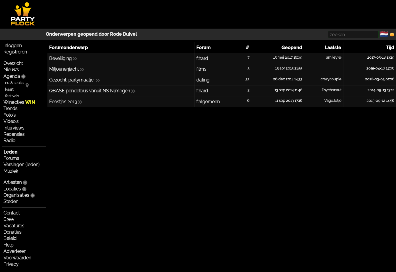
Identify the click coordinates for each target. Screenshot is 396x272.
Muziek (10, 171)
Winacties (19, 102)
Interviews (13, 128)
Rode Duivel (123, 34)
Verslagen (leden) (21, 164)
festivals (12, 96)
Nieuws (11, 69)
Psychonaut (331, 90)
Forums (11, 158)
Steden (10, 201)
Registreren (15, 52)
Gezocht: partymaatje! (72, 80)
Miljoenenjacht (64, 69)
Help (8, 245)
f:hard (202, 58)
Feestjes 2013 (63, 101)
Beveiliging (60, 58)
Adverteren (14, 251)
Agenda (11, 76)
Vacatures (13, 226)
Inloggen (12, 45)
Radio (9, 140)
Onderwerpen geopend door (78, 34)
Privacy (11, 264)
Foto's (9, 115)
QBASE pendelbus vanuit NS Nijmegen (89, 91)
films (201, 69)
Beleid (10, 238)
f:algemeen (208, 101)
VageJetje (332, 100)
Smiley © (333, 57)
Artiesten (12, 182)
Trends (10, 108)
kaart (9, 89)
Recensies (14, 134)
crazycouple (331, 79)
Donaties (12, 232)
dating (202, 80)
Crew (8, 219)
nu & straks (14, 83)
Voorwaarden (17, 258)
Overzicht (13, 63)
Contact (11, 213)
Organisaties (16, 195)
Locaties (12, 189)
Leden (10, 152)
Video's (11, 121)
